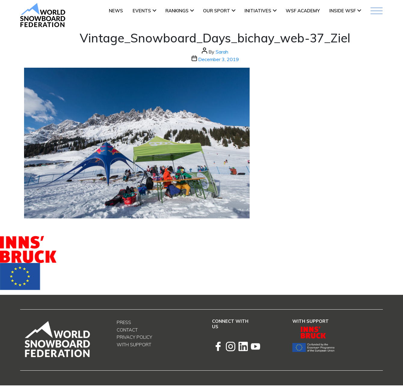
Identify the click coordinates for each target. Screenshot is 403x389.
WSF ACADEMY (303, 11)
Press (124, 322)
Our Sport (216, 11)
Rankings (177, 11)
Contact (127, 330)
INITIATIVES (258, 11)
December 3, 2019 (218, 59)
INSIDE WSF (342, 11)
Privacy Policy (134, 337)
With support (134, 344)
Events (142, 11)
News (116, 11)
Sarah (222, 52)
